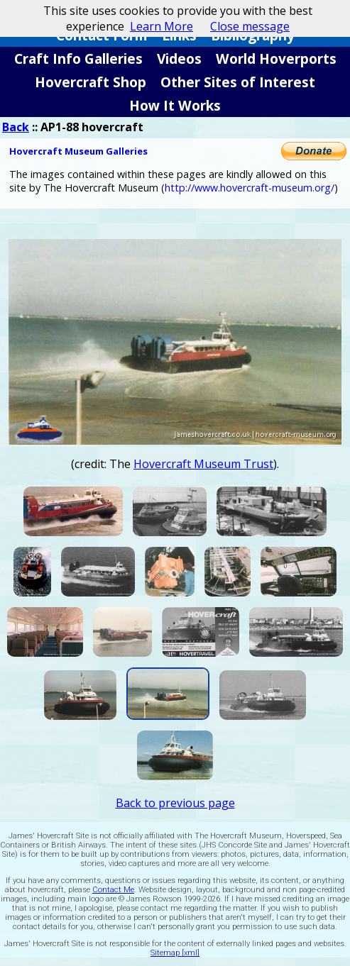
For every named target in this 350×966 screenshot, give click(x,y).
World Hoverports (276, 58)
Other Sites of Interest (237, 81)
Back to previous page (175, 803)
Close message (250, 26)
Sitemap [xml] (175, 952)
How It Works (175, 105)
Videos (179, 58)
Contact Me (113, 889)
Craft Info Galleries (78, 58)
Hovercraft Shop (90, 81)
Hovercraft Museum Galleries (78, 151)
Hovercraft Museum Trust (203, 464)
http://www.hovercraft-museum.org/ (249, 187)
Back (15, 127)
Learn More (161, 26)
